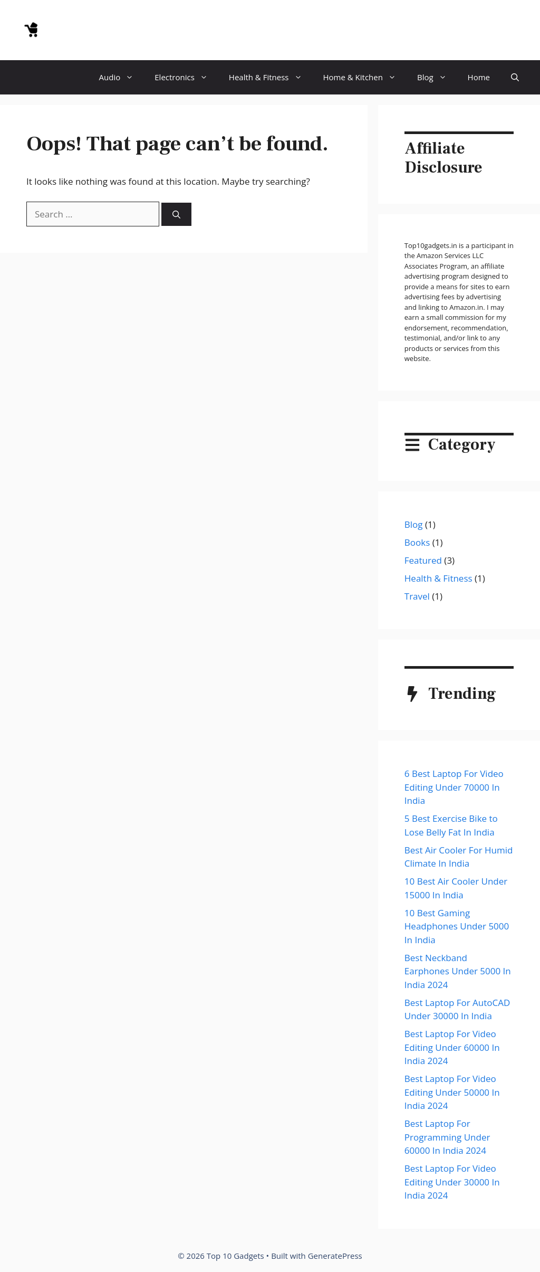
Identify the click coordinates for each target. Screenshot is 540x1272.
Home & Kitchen (365, 77)
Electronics (186, 77)
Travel (417, 596)
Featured (423, 560)
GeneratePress (335, 1255)
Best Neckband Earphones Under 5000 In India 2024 (457, 971)
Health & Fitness (271, 77)
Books (417, 542)
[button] (514, 77)
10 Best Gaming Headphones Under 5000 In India (456, 926)
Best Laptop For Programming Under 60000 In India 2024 (447, 1136)
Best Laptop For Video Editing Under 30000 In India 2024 (452, 1181)
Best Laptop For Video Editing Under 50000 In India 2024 (452, 1092)
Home (479, 77)
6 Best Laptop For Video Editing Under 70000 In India (454, 786)
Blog (437, 77)
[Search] (176, 214)
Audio (121, 77)
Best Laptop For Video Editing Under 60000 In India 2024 (452, 1047)
